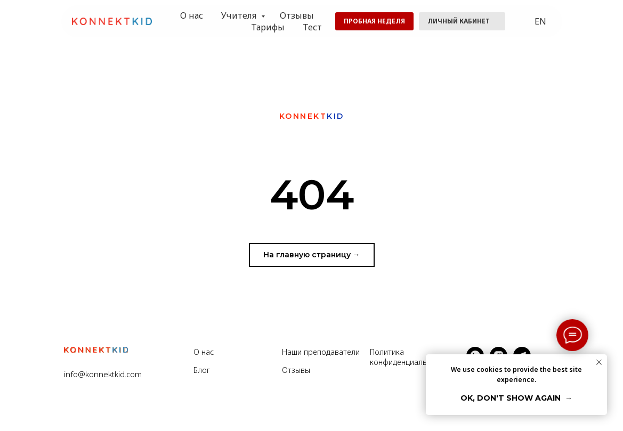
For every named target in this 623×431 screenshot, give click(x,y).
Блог (201, 370)
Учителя (239, 15)
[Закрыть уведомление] (599, 362)
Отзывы (297, 15)
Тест (312, 27)
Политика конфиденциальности (409, 357)
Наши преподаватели (321, 352)
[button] (374, 21)
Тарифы (268, 27)
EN (540, 21)
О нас (191, 15)
